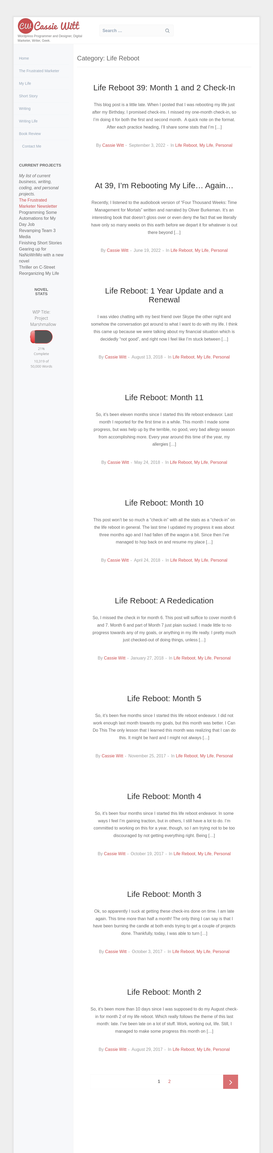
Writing (24, 108)
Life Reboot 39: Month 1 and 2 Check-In (164, 87)
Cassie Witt (113, 145)
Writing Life (28, 121)
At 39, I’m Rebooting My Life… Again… (164, 185)
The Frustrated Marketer (39, 71)
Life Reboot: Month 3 (164, 894)
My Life (25, 83)
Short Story (28, 96)
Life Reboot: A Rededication (164, 600)
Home (24, 58)
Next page (230, 1082)
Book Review (30, 134)
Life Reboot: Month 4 (164, 796)
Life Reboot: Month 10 (164, 502)
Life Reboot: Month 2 (164, 992)
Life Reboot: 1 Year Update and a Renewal (164, 295)
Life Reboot (186, 145)
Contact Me (31, 146)
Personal (223, 145)
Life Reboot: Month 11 (164, 397)
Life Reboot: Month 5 (164, 698)
